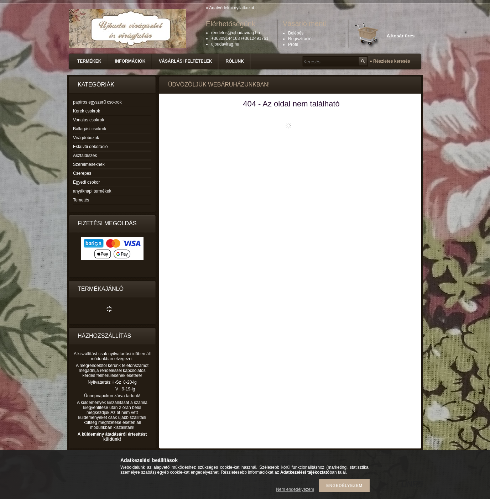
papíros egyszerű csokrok (97, 102)
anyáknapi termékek (92, 191)
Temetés (81, 200)
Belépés (295, 33)
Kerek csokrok (86, 111)
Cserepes (82, 173)
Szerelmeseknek (89, 164)
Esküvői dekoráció (90, 146)
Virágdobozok (86, 137)
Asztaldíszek (85, 155)
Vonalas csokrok (88, 119)
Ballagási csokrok (89, 128)
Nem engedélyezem (295, 489)
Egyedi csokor (86, 182)
